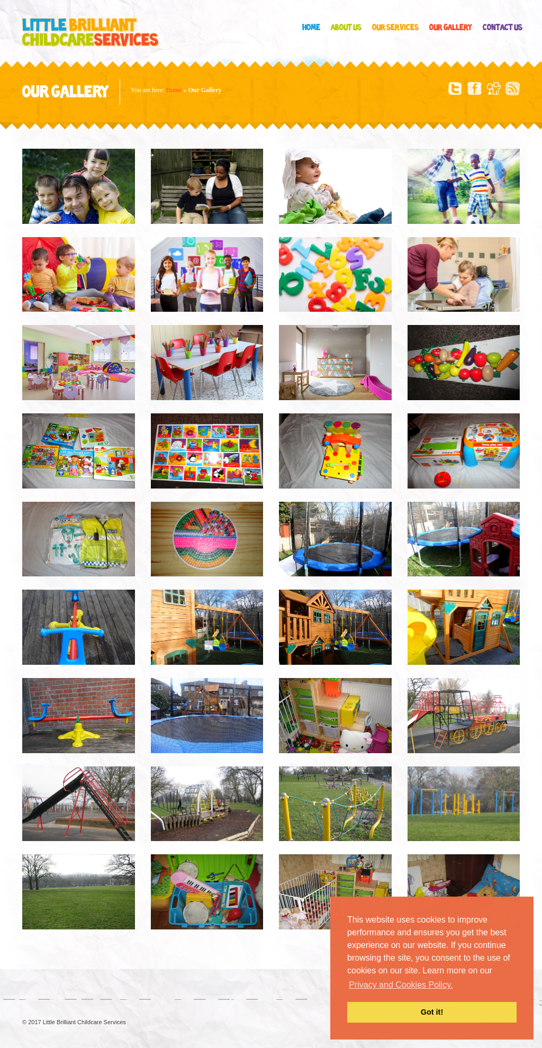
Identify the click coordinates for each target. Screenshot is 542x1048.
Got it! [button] (432, 1012)
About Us (346, 27)
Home (311, 27)
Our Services (395, 27)
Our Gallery (450, 27)
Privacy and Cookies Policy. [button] (401, 984)
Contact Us (502, 27)
